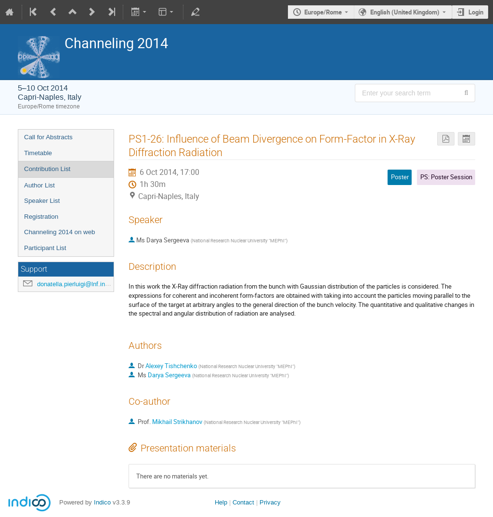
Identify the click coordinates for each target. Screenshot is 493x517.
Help (221, 502)
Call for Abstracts (48, 137)
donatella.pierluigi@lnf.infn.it (76, 284)
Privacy (270, 502)
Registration (41, 216)
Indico (102, 502)
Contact (243, 502)
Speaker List (42, 200)
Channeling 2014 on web (59, 232)
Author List (39, 185)
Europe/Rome (323, 12)
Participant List (45, 248)
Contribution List (47, 168)
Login (475, 12)
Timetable (38, 153)
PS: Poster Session (446, 176)
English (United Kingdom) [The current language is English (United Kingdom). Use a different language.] (405, 12)
